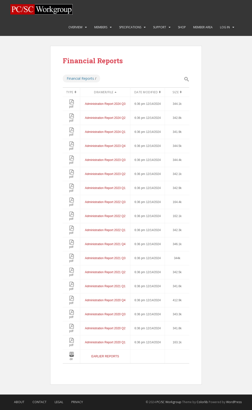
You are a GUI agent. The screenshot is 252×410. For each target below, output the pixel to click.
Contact (39, 402)
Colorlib (202, 402)
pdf (71, 104)
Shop (182, 27)
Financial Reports (80, 78)
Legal (59, 402)
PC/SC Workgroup (169, 402)
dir (71, 357)
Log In (225, 27)
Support (159, 27)
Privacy (77, 402)
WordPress (234, 402)
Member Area (203, 27)
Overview (75, 27)
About (19, 402)
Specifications (130, 27)
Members (100, 27)
